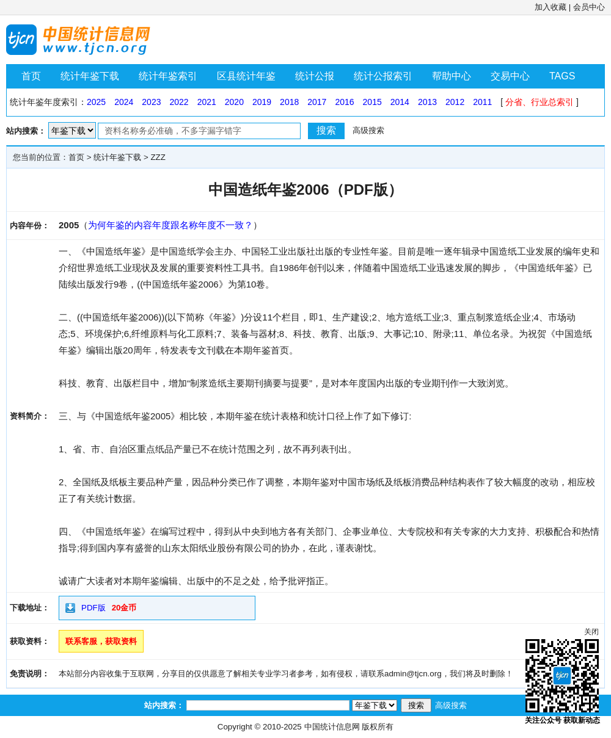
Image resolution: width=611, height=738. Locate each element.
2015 (372, 102)
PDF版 (93, 607)
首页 (31, 76)
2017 (316, 102)
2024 (123, 102)
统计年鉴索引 (168, 76)
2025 (96, 102)
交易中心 (510, 76)
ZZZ (157, 157)
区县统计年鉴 (246, 76)
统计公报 (314, 76)
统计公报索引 (383, 76)
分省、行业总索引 (539, 102)
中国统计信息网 (332, 726)
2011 (482, 102)
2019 (261, 102)
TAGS (562, 76)
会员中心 (589, 7)
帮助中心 (451, 76)
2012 (454, 102)
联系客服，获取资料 (101, 641)
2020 (234, 102)
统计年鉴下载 (89, 76)
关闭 (591, 632)
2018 (289, 102)
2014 (399, 102)
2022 (178, 102)
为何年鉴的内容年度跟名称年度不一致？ (170, 225)
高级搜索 (368, 130)
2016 (344, 102)
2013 (427, 102)
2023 (151, 102)
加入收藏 (550, 7)
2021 (206, 102)
